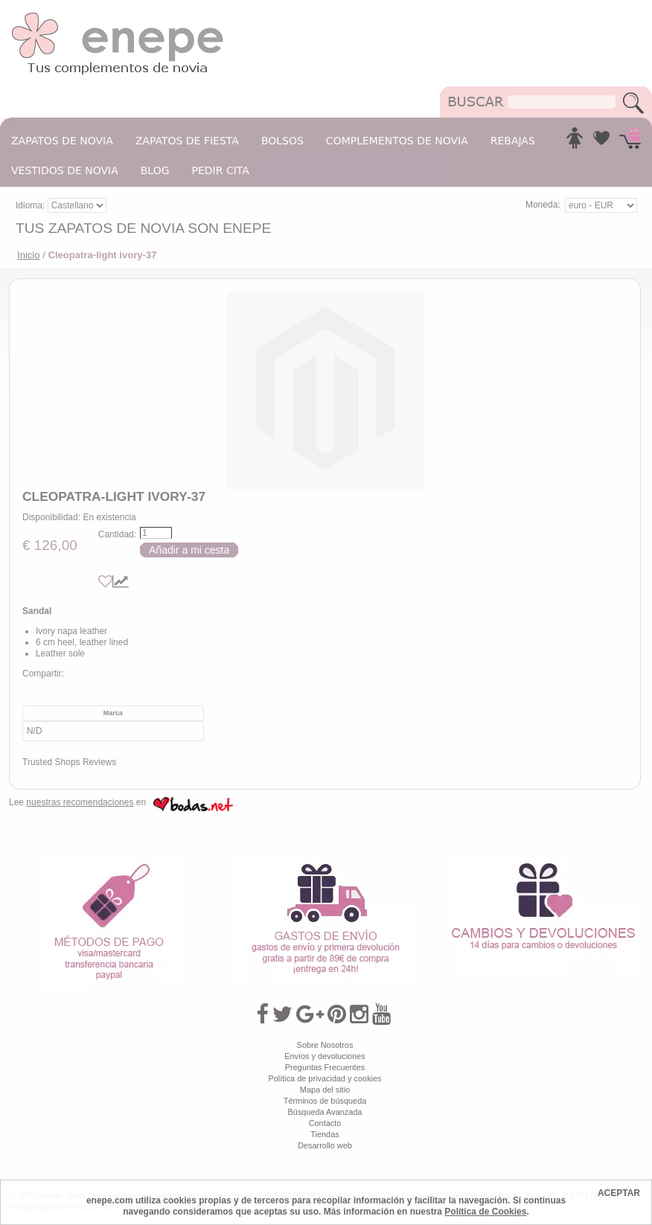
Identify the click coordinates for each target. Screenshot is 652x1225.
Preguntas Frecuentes (325, 1067)
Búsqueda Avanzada (325, 1111)
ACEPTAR (619, 1193)
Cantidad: (117, 534)
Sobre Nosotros (325, 1044)
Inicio (28, 254)
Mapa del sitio (325, 1089)
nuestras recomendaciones (79, 802)
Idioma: (32, 205)
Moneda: (542, 204)
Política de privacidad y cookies (324, 1078)
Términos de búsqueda (325, 1100)
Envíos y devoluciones (324, 1056)
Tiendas (324, 1134)
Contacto (325, 1123)
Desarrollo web (325, 1145)
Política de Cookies (485, 1211)
